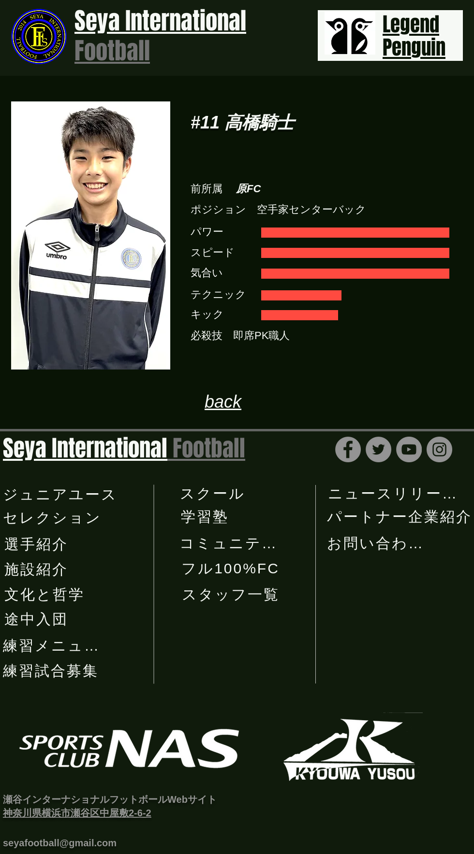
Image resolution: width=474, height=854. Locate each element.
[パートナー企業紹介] (400, 517)
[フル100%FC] (231, 568)
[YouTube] (409, 449)
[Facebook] (348, 449)
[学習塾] (205, 517)
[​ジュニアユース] (61, 494)
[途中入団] (37, 619)
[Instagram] (439, 449)
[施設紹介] (37, 569)
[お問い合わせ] (376, 543)
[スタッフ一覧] (231, 594)
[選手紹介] (37, 544)
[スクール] (213, 493)
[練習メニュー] (52, 645)
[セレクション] (53, 517)
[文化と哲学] (45, 594)
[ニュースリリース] (393, 493)
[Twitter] (378, 449)
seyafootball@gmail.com (60, 843)
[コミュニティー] (236, 543)
